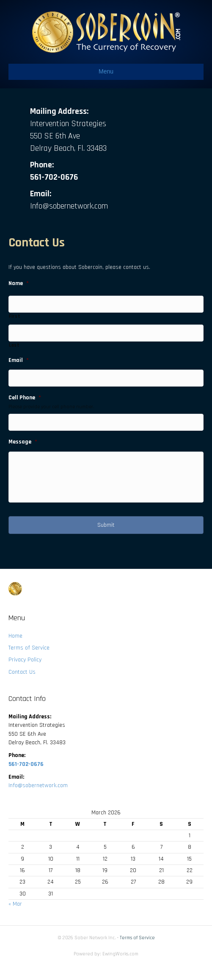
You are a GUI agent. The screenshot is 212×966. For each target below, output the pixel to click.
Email (18, 360)
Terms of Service (29, 648)
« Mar (15, 904)
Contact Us (22, 672)
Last (14, 345)
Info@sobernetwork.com (69, 206)
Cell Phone (24, 397)
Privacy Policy (24, 660)
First (14, 316)
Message (22, 442)
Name (18, 283)
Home (15, 636)
